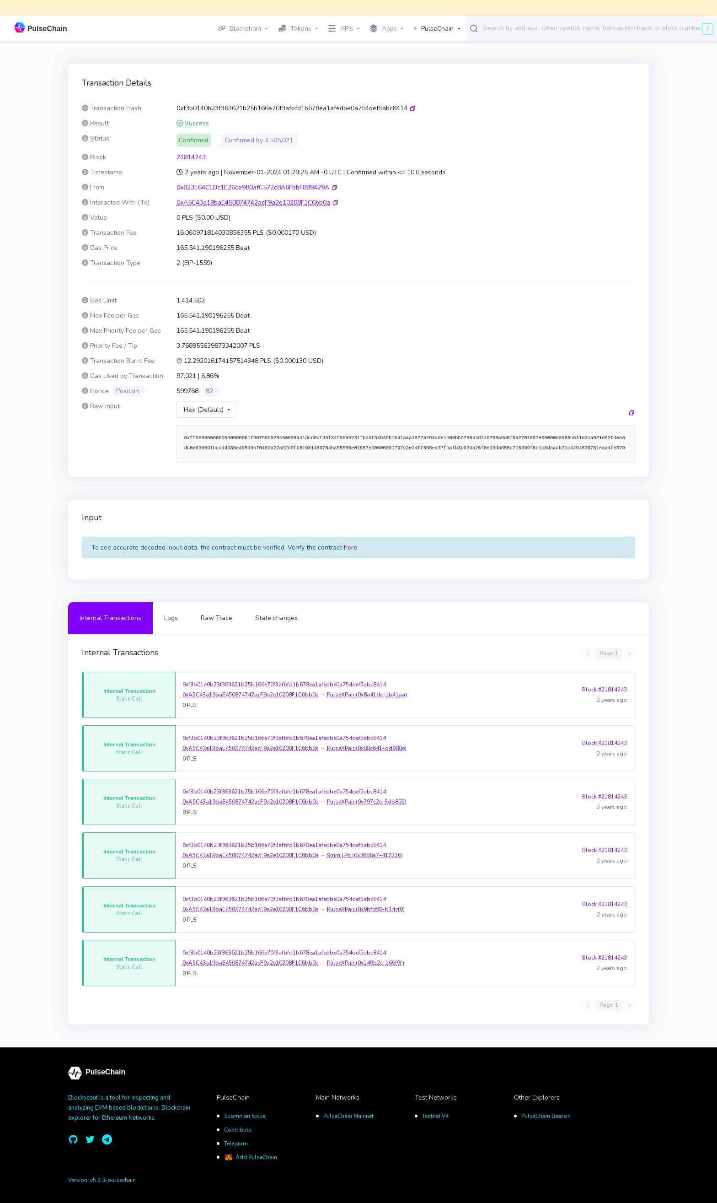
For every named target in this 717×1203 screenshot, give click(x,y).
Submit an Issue (244, 1116)
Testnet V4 (435, 1116)
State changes (276, 618)
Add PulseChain (256, 1157)
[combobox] (598, 28)
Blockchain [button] (240, 28)
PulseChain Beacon (546, 1116)
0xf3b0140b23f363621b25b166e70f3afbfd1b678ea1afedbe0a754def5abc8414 (284, 684)
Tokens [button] (294, 28)
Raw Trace (216, 618)
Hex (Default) (204, 409)
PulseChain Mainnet (348, 1116)
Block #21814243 (604, 689)
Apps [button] (383, 28)
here (350, 547)
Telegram (236, 1143)
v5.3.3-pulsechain (113, 1180)
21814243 (191, 157)
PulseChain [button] (434, 28)
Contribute (237, 1129)
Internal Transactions (110, 618)
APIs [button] (340, 28)
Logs (171, 618)
